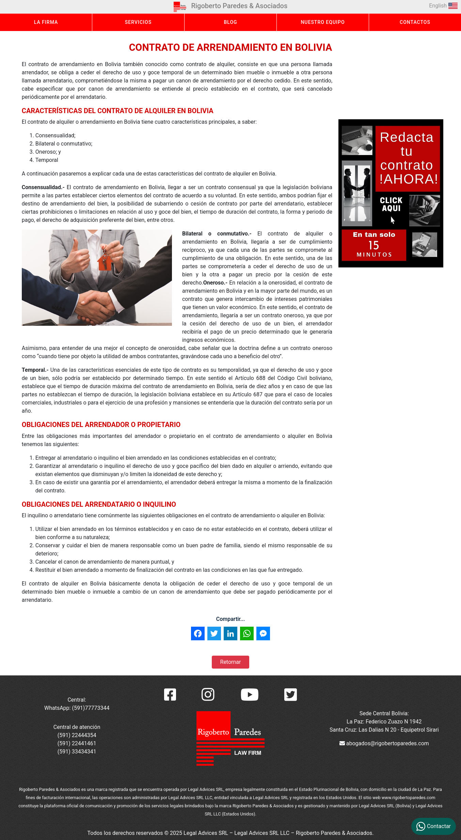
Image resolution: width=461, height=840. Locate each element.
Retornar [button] (230, 662)
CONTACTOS (415, 22)
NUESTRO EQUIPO (323, 22)
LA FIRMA (46, 22)
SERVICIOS (138, 22)
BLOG (230, 22)
